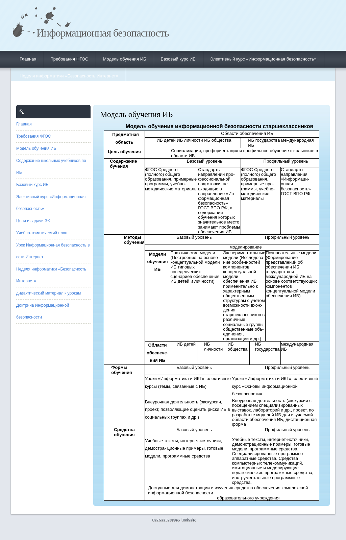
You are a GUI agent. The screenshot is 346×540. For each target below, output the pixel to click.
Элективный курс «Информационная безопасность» (263, 59)
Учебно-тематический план (41, 233)
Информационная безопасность (102, 33)
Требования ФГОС (69, 59)
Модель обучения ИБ (124, 59)
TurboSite (189, 519)
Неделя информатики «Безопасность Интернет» (69, 75)
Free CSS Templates (166, 519)
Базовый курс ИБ (178, 59)
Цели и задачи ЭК (33, 220)
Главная (28, 59)
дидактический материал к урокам (48, 293)
